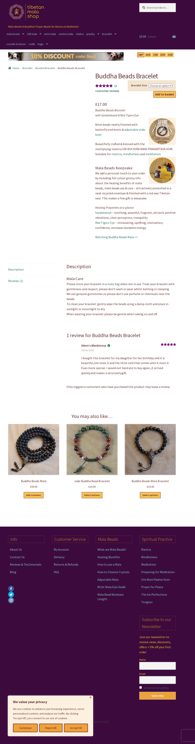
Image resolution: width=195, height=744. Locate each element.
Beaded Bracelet (45, 68)
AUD (148, 54)
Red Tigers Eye (105, 223)
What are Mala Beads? (111, 549)
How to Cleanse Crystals (113, 572)
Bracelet (27, 68)
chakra (80, 34)
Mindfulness (149, 557)
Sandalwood (103, 213)
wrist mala (50, 34)
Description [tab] (16, 269)
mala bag (113, 284)
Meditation (148, 564)
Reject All (50, 728)
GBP (140, 54)
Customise (25, 728)
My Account (61, 549)
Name (142, 659)
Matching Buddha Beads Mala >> (116, 237)
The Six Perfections (154, 594)
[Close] (90, 697)
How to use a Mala (109, 564)
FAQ (56, 572)
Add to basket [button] (33, 495)
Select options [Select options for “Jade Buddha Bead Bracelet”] (92, 495)
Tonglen (147, 602)
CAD (155, 54)
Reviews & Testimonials (25, 564)
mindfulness (131, 154)
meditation (153, 154)
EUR (162, 54)
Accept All (76, 728)
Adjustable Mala (108, 579)
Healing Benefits (108, 557)
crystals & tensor (16, 44)
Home (16, 68)
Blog (13, 572)
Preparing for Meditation (158, 572)
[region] (50, 716)
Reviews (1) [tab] (15, 281)
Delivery (59, 557)
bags (40, 44)
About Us (16, 549)
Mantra (146, 549)
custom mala (66, 34)
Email (142, 674)
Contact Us (17, 557)
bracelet (107, 34)
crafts (32, 44)
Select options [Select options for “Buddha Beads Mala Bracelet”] (150, 495)
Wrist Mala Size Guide (111, 587)
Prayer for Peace (152, 587)
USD (170, 54)
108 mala (32, 34)
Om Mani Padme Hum (155, 579)
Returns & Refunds (66, 564)
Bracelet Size (139, 85)
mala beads (13, 34)
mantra (117, 154)
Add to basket (164, 94)
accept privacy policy (156, 687)
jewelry (90, 34)
